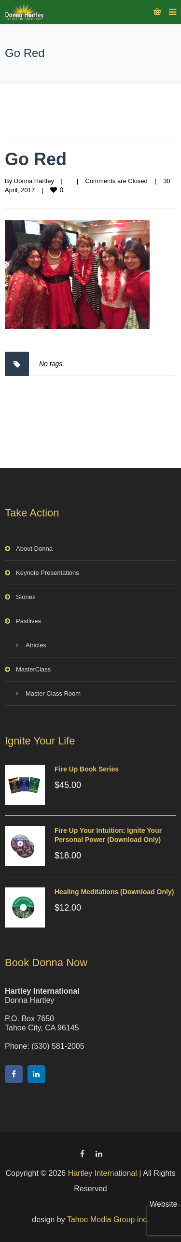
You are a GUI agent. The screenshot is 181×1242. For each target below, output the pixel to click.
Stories (25, 596)
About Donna (34, 548)
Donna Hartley (34, 181)
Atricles (36, 645)
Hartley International (102, 1173)
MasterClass (33, 669)
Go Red (36, 159)
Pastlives (28, 621)
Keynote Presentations (47, 572)
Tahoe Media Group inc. (108, 1219)
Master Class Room (53, 693)
